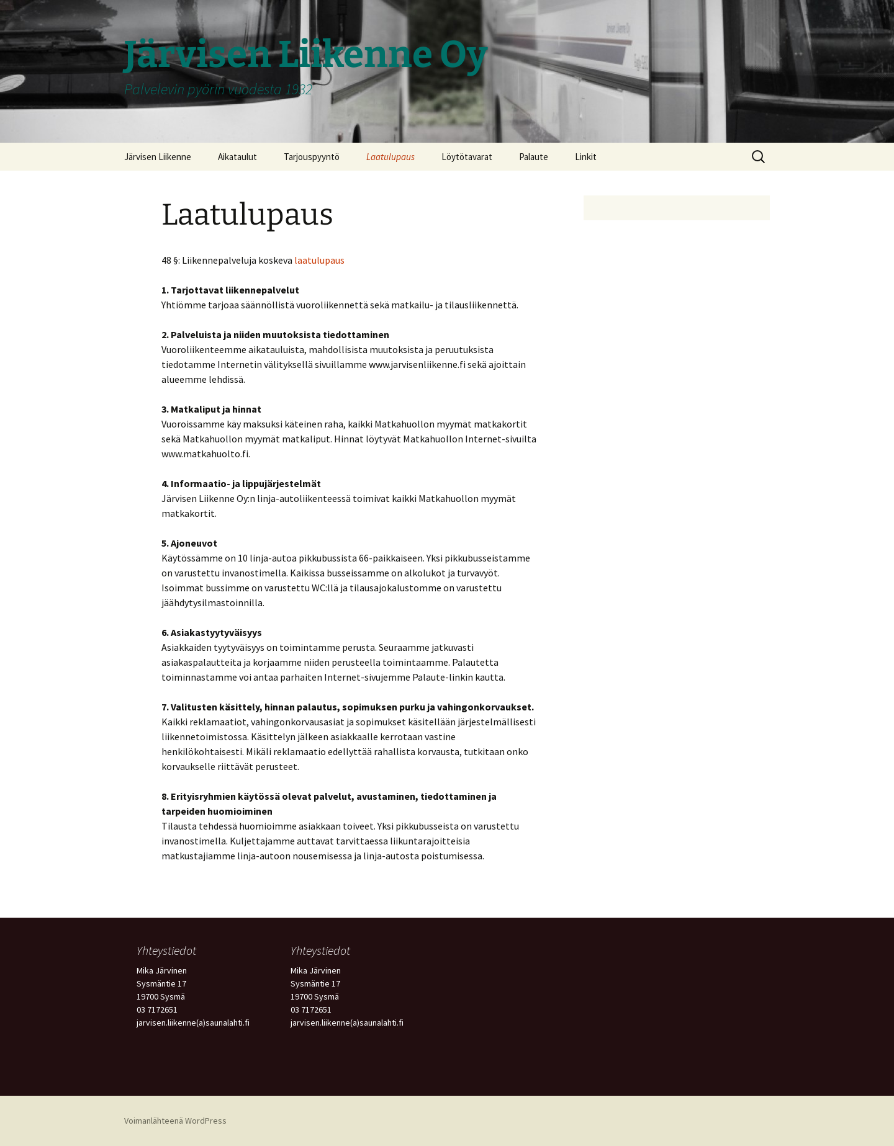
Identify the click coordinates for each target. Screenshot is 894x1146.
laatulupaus (319, 260)
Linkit (586, 157)
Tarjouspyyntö (312, 157)
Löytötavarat (466, 157)
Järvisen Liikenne (157, 157)
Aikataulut (237, 157)
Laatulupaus (390, 157)
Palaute (533, 157)
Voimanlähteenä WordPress (175, 1120)
